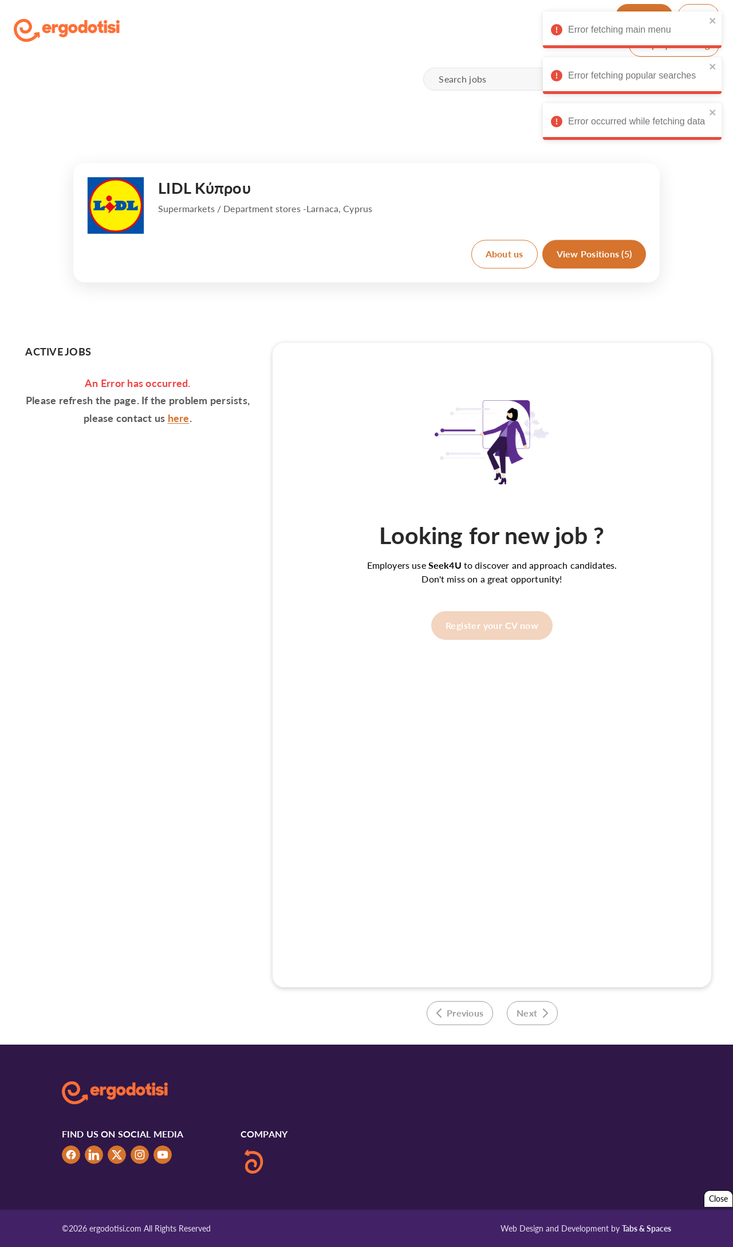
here (179, 418)
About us (504, 253)
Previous (460, 1012)
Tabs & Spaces (646, 1228)
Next (532, 1012)
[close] (711, 20)
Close (718, 1198)
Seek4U (445, 565)
